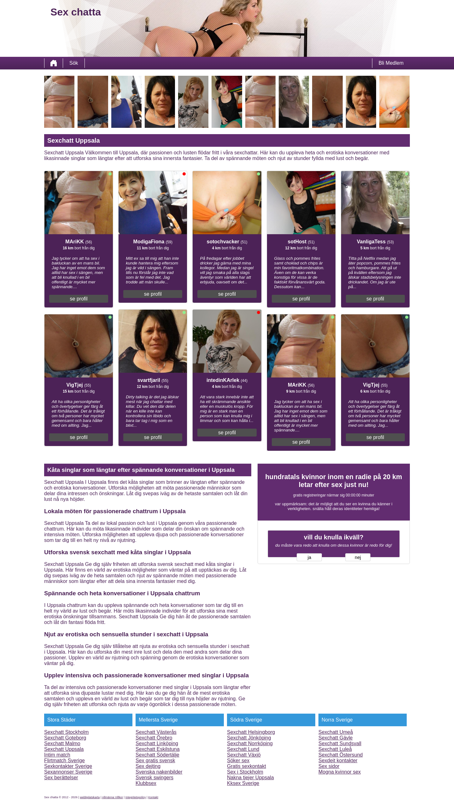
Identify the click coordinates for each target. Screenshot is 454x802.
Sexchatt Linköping (157, 743)
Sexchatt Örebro (154, 737)
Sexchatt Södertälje (157, 754)
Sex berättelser (61, 777)
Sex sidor (329, 766)
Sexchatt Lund (243, 749)
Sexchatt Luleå (335, 749)
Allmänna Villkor (112, 797)
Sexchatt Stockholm (66, 732)
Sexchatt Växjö (244, 754)
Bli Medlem (391, 63)
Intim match (57, 754)
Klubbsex (146, 783)
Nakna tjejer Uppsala (250, 777)
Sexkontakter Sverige (68, 766)
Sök (73, 63)
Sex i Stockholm (245, 772)
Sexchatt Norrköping (250, 743)
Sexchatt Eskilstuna (158, 749)
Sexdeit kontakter (338, 760)
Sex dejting (148, 766)
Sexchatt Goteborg (65, 737)
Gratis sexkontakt (246, 766)
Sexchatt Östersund (340, 754)
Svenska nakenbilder (159, 772)
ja (309, 557)
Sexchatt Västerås (156, 732)
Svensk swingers (154, 777)
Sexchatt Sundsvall (339, 743)
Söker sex (238, 760)
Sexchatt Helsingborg (251, 732)
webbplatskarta (90, 797)
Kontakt (153, 797)
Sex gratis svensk (155, 760)
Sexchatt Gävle (335, 737)
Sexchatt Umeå (335, 732)
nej (358, 557)
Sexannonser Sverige (68, 772)
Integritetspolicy (135, 797)
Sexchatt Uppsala (64, 749)
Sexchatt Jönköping (249, 737)
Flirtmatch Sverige (64, 760)
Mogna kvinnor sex (339, 772)
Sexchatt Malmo (62, 743)
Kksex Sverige (243, 783)
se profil (79, 298)
